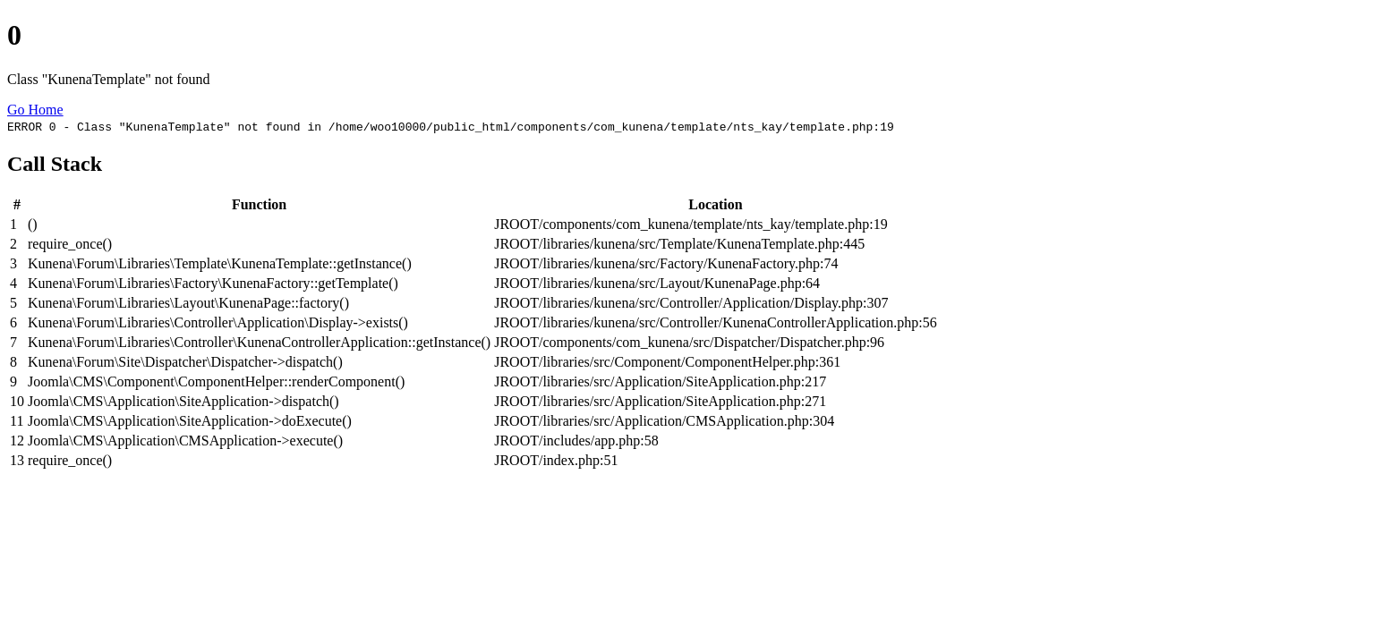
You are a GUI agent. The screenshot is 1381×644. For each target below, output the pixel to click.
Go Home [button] (35, 109)
